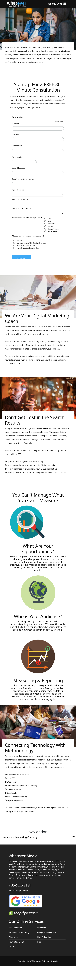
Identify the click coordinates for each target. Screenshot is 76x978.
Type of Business (18, 190)
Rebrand (20, 240)
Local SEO (41, 927)
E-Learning (13, 937)
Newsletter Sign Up (17, 942)
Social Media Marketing (19, 932)
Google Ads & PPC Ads (46, 932)
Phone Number (17, 157)
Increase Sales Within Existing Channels (31, 243)
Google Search (53, 229)
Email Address (17, 146)
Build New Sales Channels (26, 246)
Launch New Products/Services (28, 248)
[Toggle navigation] (38, 837)
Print (49, 219)
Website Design (15, 927)
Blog (39, 942)
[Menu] (65, 3)
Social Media (52, 231)
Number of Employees (20, 199)
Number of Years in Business (22, 208)
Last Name (15, 134)
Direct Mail (51, 224)
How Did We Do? (44, 937)
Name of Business (18, 168)
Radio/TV (51, 221)
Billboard (51, 226)
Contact (12, 946)
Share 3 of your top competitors (23, 179)
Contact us (33, 875)
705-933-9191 (55, 3)
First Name (15, 123)
